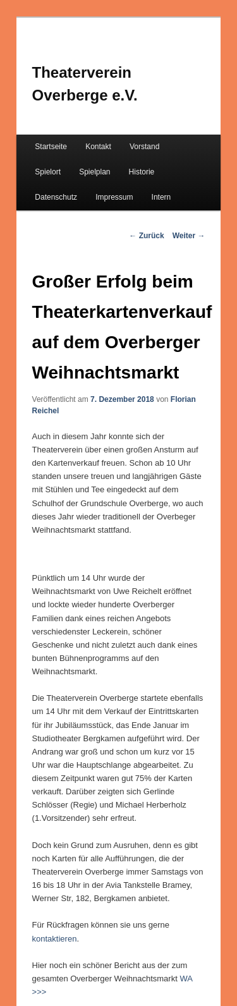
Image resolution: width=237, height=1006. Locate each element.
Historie (142, 171)
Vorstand (144, 146)
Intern (161, 197)
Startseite (51, 146)
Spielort (48, 171)
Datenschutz (56, 197)
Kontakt (98, 146)
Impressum (114, 197)
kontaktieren (54, 938)
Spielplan (94, 171)
